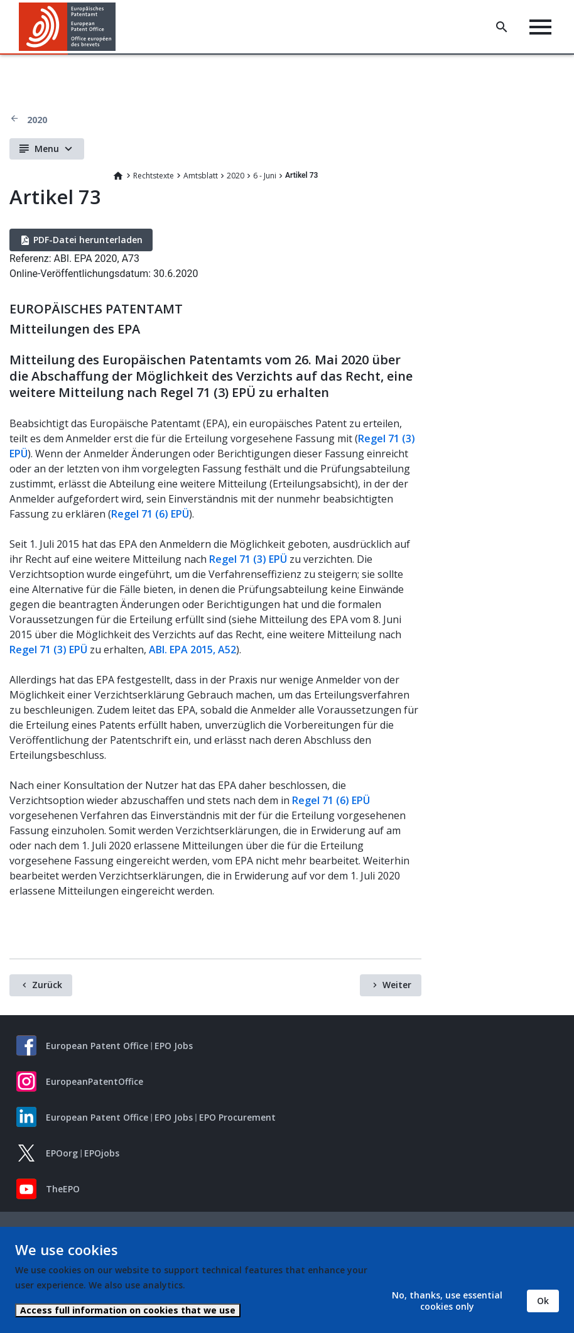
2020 (37, 120)
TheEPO (63, 1189)
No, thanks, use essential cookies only (447, 1300)
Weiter (396, 985)
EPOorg (62, 1153)
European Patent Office (97, 1046)
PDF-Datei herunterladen (88, 240)
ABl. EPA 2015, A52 (192, 649)
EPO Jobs (173, 1046)
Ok (543, 1301)
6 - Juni (264, 175)
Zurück (47, 985)
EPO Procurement (237, 1117)
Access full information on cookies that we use (128, 1310)
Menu (47, 149)
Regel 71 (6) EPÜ (150, 514)
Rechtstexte (153, 175)
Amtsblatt (200, 175)
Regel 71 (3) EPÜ (248, 559)
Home (118, 175)
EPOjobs (101, 1153)
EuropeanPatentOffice (94, 1081)
